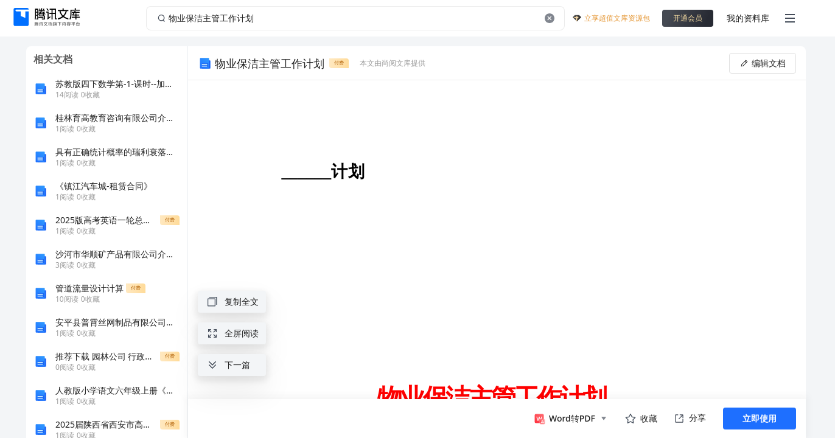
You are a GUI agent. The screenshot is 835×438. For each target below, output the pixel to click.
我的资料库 (748, 18)
